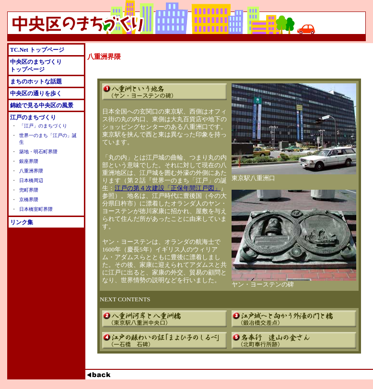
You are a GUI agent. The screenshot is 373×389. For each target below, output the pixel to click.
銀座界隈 (28, 161)
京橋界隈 (28, 199)
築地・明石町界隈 (38, 151)
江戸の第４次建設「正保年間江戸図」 (168, 188)
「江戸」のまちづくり (43, 125)
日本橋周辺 (31, 180)
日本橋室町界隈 (36, 209)
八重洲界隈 (31, 170)
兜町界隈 (28, 190)
